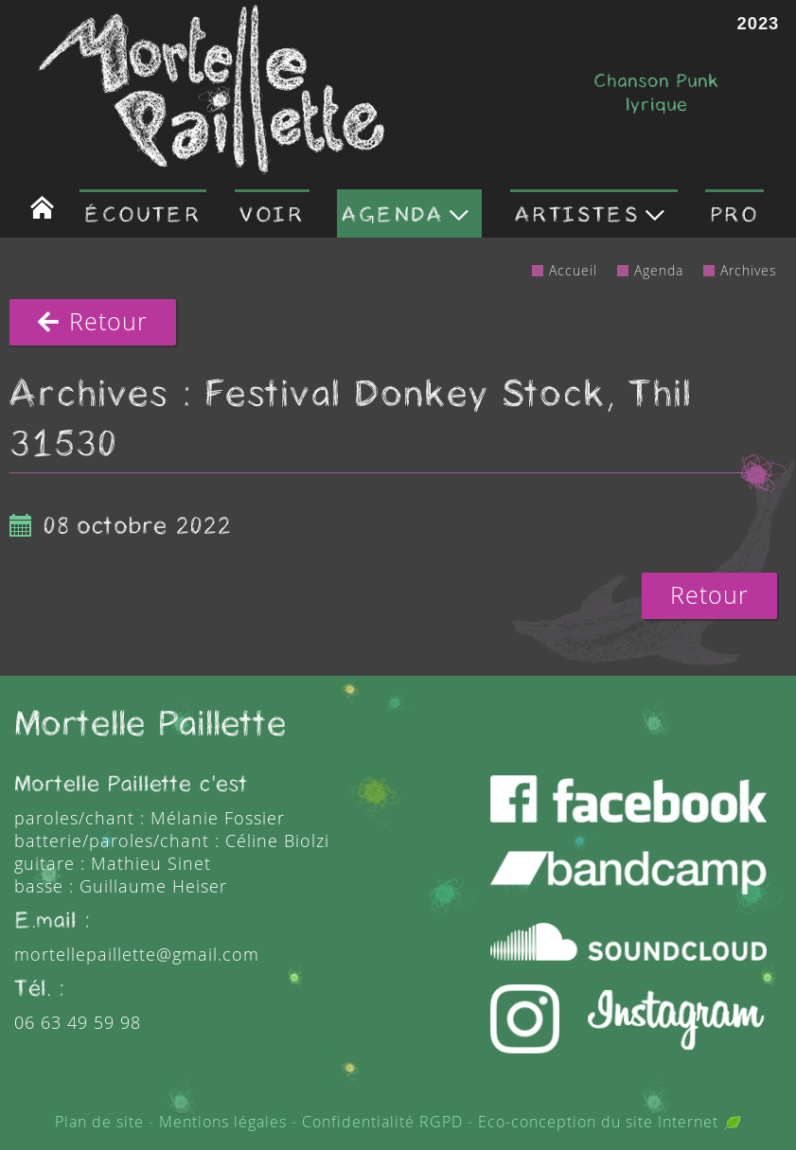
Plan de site (99, 1121)
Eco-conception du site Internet (609, 1121)
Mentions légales (223, 1121)
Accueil (573, 270)
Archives (748, 270)
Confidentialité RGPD (382, 1121)
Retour (93, 322)
